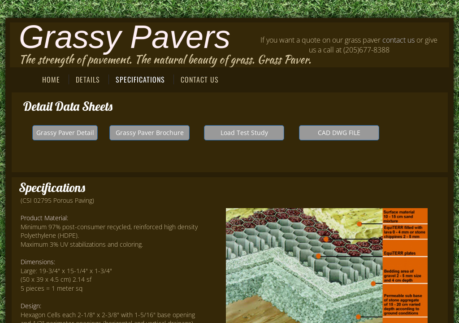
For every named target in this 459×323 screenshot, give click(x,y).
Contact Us (200, 79)
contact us (398, 40)
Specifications (140, 79)
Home (51, 79)
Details (88, 79)
